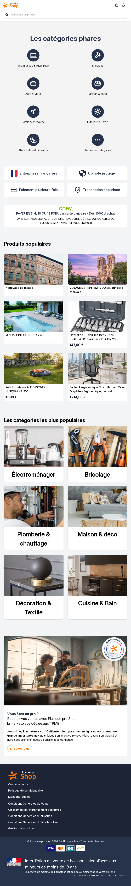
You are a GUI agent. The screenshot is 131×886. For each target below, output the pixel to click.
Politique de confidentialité (25, 790)
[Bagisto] (11, 5)
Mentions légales (19, 796)
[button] (117, 5)
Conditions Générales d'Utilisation (30, 816)
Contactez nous (18, 784)
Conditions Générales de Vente (28, 803)
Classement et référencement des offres (34, 809)
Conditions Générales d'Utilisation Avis (33, 822)
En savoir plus (19, 749)
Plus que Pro (70, 841)
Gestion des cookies (21, 828)
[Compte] (123, 5)
